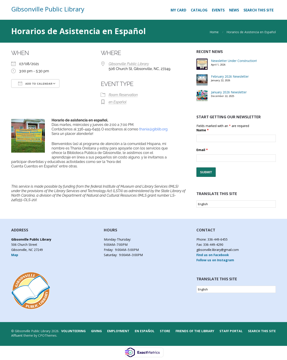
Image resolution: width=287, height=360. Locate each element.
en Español (117, 102)
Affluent (17, 335)
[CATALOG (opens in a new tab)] (199, 10)
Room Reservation (123, 95)
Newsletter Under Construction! (234, 61)
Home (214, 32)
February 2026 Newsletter (230, 76)
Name (202, 130)
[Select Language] (236, 204)
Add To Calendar (35, 83)
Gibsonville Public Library (47, 9)
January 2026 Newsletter (229, 92)
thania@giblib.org (153, 129)
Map (14, 255)
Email (202, 150)
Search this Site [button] (259, 10)
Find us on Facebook (212, 255)
